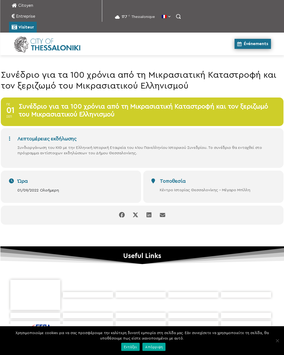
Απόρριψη (154, 347)
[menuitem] (166, 17)
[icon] (166, 325)
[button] (178, 16)
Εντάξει (130, 347)
